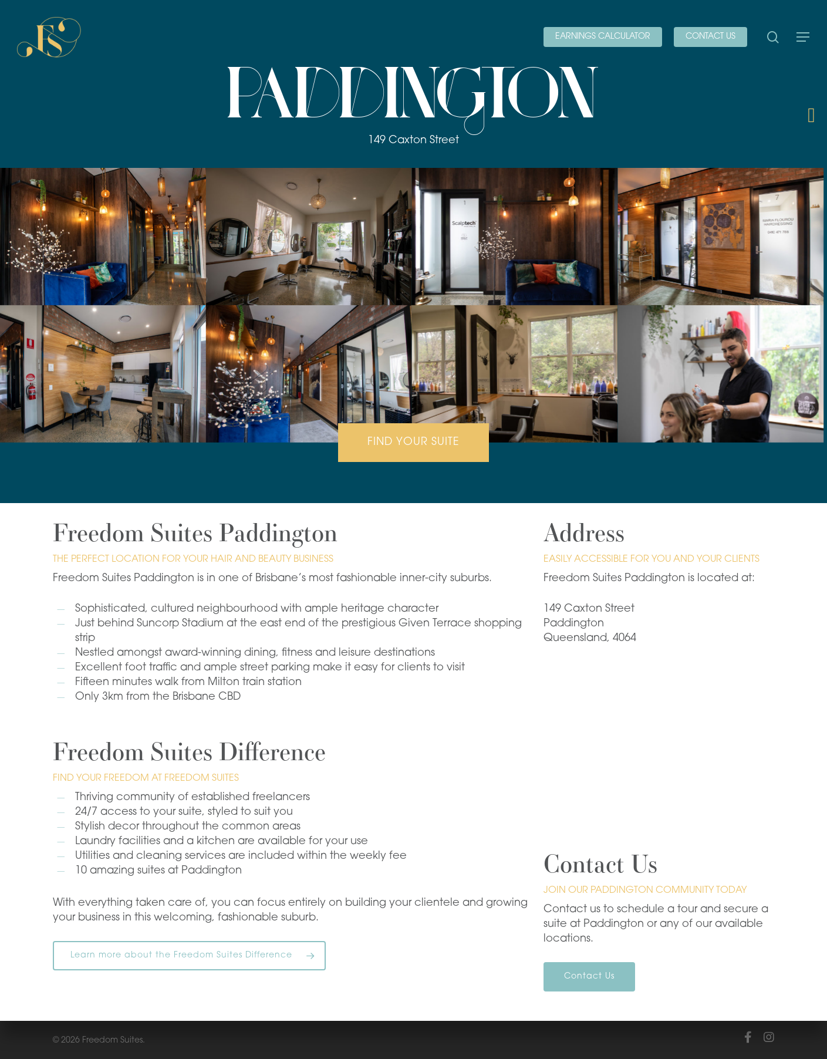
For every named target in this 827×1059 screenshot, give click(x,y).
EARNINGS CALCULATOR (602, 36)
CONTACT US (710, 36)
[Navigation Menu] (803, 37)
